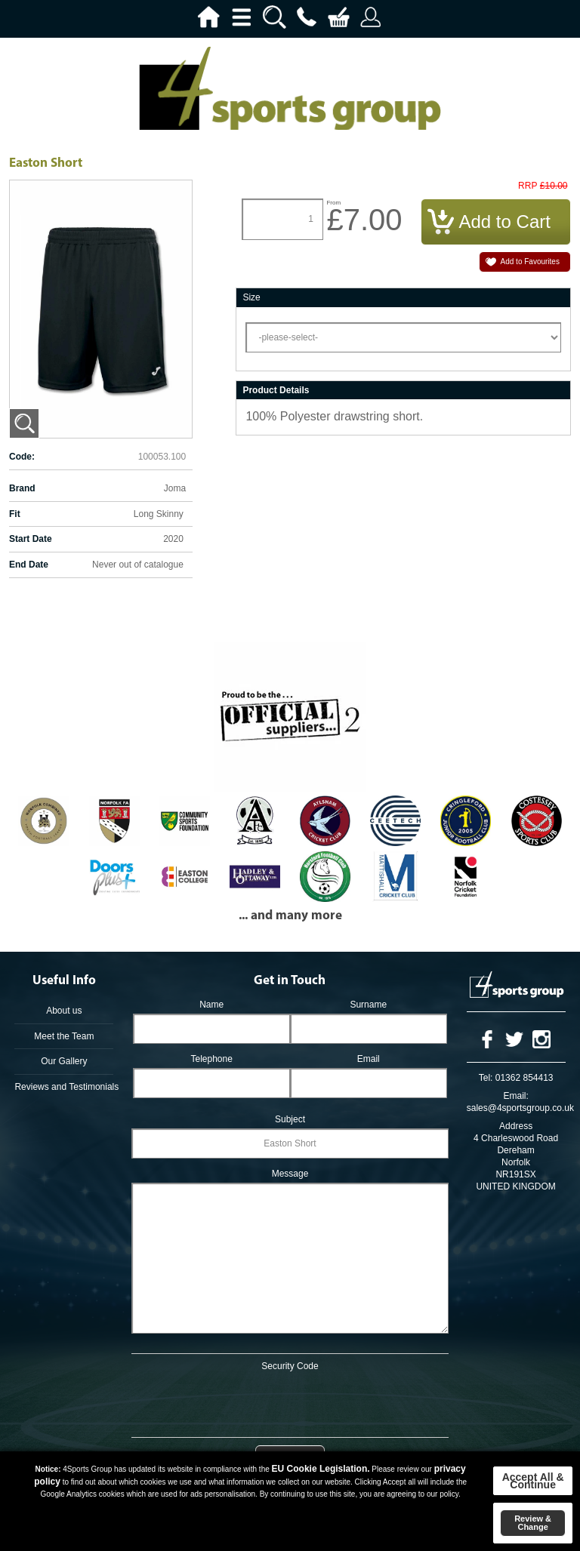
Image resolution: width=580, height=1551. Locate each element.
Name (211, 1004)
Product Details (275, 390)
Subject (290, 1119)
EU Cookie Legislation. (321, 1468)
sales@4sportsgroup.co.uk (520, 1108)
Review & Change (532, 1522)
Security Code (289, 1366)
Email (368, 1059)
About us (64, 1010)
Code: (22, 456)
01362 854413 (524, 1077)
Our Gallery (64, 1061)
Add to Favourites (530, 261)
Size (251, 297)
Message (290, 1173)
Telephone (211, 1059)
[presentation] (290, 1401)
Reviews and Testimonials (63, 1087)
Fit (14, 514)
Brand (22, 488)
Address (515, 1126)
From (333, 202)
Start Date (30, 539)
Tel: (486, 1077)
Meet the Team (64, 1036)
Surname (368, 1004)
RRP (527, 186)
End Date (28, 564)
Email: (515, 1096)
